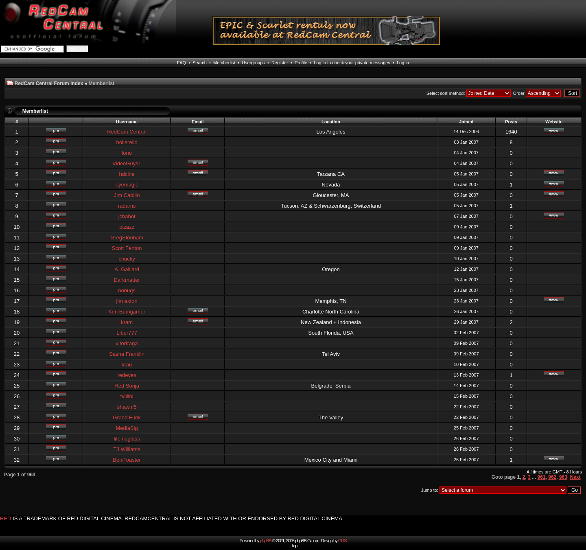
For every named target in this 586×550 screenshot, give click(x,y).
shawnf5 (126, 407)
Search (199, 62)
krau (127, 365)
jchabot (127, 216)
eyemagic (127, 185)
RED (5, 518)
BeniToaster (127, 460)
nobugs (127, 290)
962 (552, 477)
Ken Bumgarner (126, 312)
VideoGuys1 (126, 163)
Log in (403, 62)
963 (563, 477)
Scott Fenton (127, 248)
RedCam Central (126, 132)
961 (542, 477)
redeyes (127, 375)
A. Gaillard (126, 269)
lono (127, 153)
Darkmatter (127, 280)
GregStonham (126, 237)
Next (575, 477)
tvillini (126, 396)
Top (294, 545)
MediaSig (127, 428)
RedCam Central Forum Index (49, 83)
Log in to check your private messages (352, 62)
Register (279, 62)
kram (127, 322)
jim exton (127, 301)
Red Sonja (126, 386)
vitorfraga (127, 343)
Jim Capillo (127, 195)
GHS (342, 540)
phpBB (265, 540)
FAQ (181, 62)
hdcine (126, 174)
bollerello (127, 142)
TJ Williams (126, 449)
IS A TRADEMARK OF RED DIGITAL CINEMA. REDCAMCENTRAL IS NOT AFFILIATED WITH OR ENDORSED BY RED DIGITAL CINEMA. (178, 518)
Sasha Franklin (126, 354)
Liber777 (126, 333)
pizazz (126, 227)
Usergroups (253, 62)
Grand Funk (127, 417)
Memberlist (224, 62)
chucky (126, 259)
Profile (301, 62)
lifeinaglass (127, 439)
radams (127, 206)
